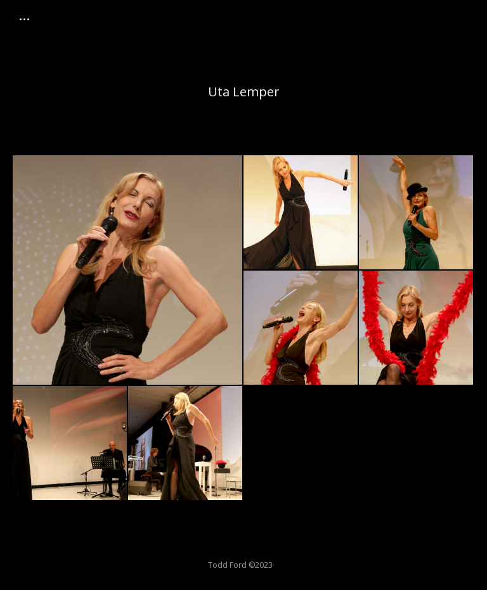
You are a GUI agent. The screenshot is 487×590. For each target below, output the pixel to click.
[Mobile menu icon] (24, 19)
